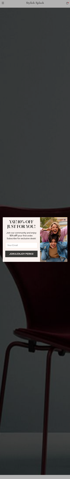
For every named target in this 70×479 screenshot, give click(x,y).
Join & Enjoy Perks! (21, 253)
